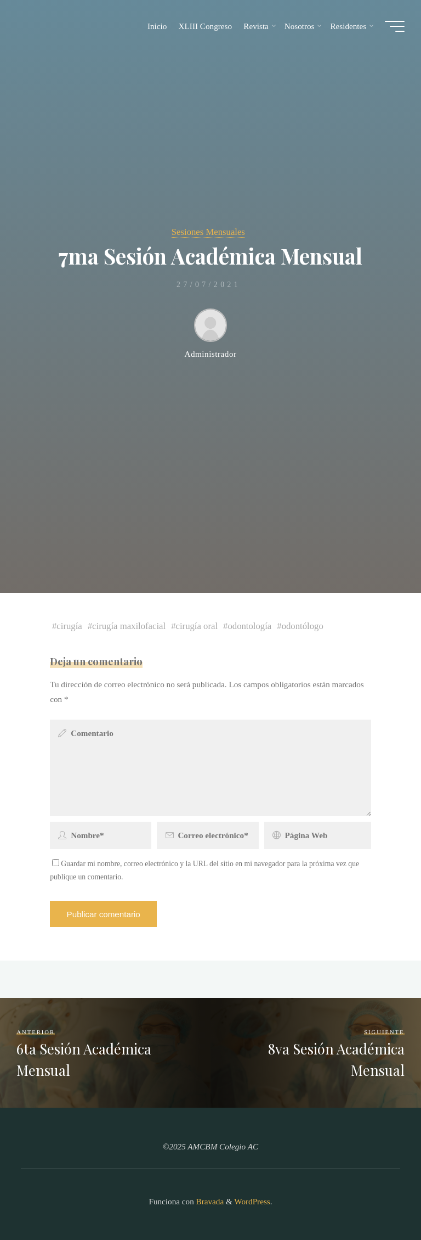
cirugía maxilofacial (129, 626)
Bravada (209, 1201)
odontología (250, 626)
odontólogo (302, 626)
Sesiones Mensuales (208, 232)
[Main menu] (395, 26)
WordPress (252, 1201)
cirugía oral (197, 626)
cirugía (69, 626)
